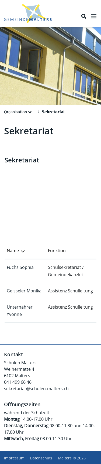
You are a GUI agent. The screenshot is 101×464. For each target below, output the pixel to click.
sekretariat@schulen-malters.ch (36, 389)
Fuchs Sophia (20, 267)
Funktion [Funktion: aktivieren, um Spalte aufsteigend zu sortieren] (57, 250)
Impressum (14, 457)
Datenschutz (41, 457)
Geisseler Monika (24, 291)
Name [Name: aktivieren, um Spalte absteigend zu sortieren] (13, 250)
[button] (19, 111)
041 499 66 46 (18, 382)
